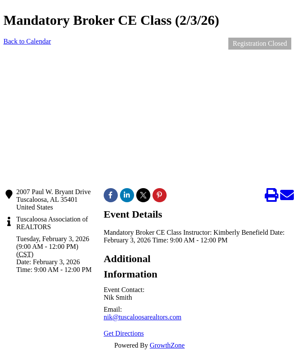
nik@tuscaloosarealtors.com (142, 317)
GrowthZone (167, 345)
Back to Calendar (27, 41)
